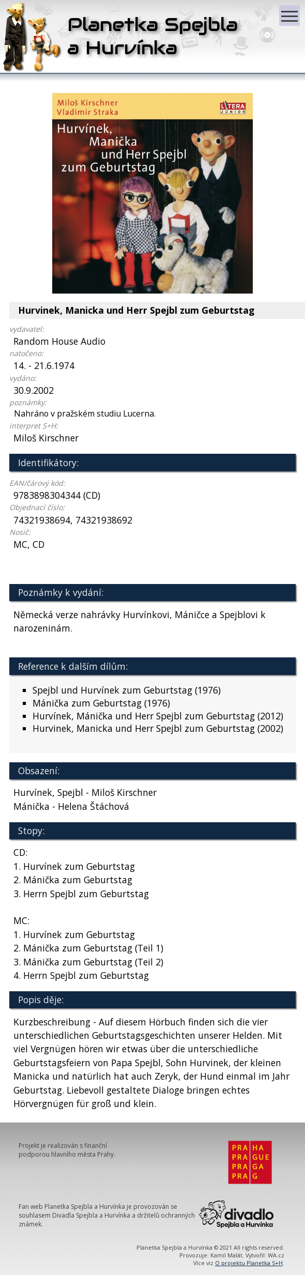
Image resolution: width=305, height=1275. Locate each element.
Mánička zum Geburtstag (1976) (101, 703)
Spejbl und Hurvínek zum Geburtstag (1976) (127, 690)
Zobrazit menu (290, 11)
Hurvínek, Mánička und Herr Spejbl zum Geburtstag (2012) (158, 716)
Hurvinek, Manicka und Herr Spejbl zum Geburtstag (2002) (158, 728)
